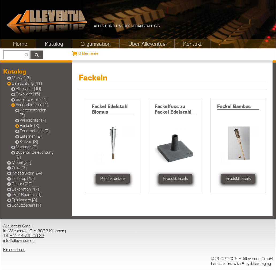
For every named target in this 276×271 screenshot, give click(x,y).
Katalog (54, 44)
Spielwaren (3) (24, 200)
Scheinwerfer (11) (31, 99)
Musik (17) (21, 78)
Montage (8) (26, 147)
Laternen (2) (30, 136)
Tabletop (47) (23, 178)
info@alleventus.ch (18, 240)
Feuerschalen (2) (34, 131)
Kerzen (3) (29, 141)
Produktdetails (112, 178)
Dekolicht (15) (28, 94)
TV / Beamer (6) (26, 194)
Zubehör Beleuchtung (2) (34, 155)
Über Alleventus (147, 44)
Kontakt (192, 44)
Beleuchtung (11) (27, 83)
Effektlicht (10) (28, 88)
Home (20, 44)
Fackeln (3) (29, 125)
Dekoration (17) (25, 189)
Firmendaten (14, 249)
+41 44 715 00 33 (27, 235)
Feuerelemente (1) (32, 104)
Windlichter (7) (33, 120)
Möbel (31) (21, 162)
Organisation (96, 44)
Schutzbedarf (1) (26, 205)
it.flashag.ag (260, 263)
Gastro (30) (22, 183)
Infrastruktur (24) (27, 173)
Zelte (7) (19, 167)
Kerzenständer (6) (33, 112)
